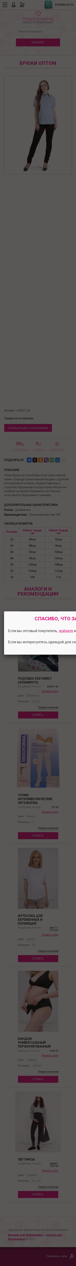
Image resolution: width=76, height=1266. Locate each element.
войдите (66, 631)
